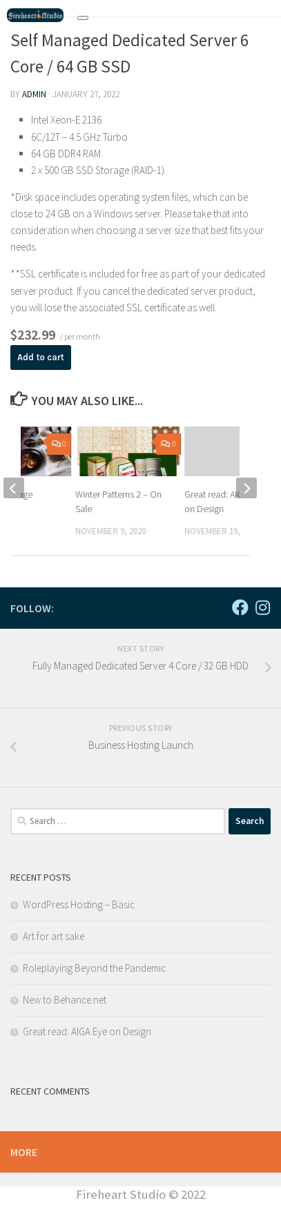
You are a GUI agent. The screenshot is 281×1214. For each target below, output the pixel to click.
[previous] (13, 488)
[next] (246, 488)
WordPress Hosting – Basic (79, 904)
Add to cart (40, 357)
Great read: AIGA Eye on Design (87, 1031)
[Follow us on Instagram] (262, 607)
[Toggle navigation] (82, 18)
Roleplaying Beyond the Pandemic (94, 968)
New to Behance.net (64, 999)
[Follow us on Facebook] (240, 607)
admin (34, 94)
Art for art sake (53, 936)
